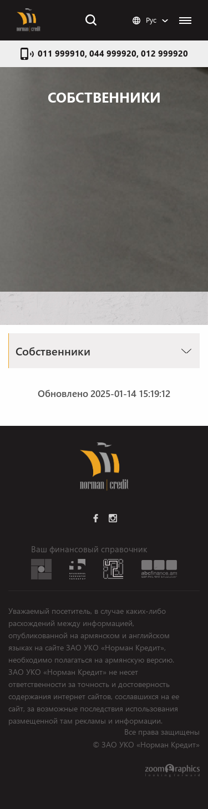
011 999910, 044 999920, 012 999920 (113, 53)
